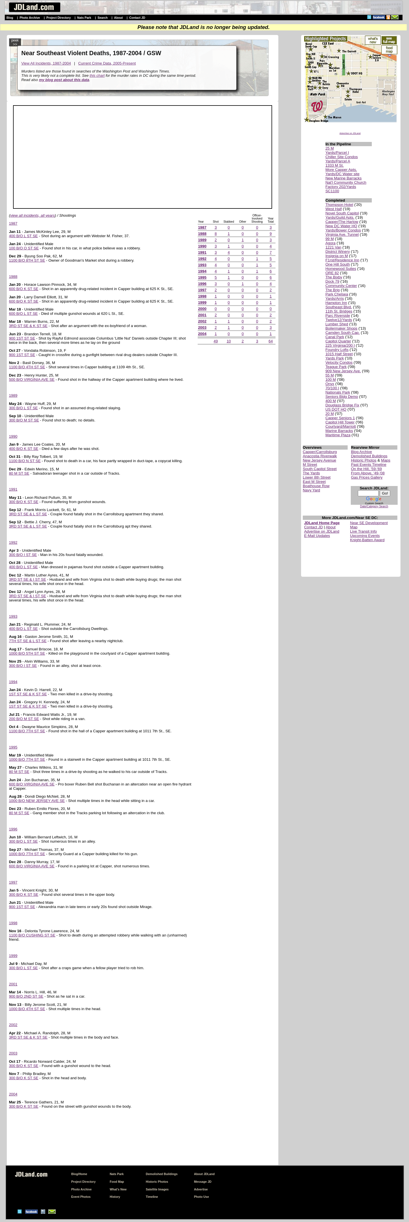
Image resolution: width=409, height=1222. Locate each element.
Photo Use (201, 1196)
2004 (13, 1094)
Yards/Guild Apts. (339, 217)
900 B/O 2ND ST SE (26, 996)
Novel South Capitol (342, 213)
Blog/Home (79, 1174)
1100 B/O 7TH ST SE (27, 731)
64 (271, 341)
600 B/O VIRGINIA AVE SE (32, 784)
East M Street (314, 481)
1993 (13, 616)
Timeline (152, 1196)
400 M (330, 401)
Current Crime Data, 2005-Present (107, 63)
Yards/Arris (334, 298)
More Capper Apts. (341, 170)
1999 (13, 956)
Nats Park (84, 17)
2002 (13, 1025)
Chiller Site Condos (341, 157)
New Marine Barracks (343, 178)
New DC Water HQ (341, 226)
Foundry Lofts (337, 350)
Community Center (341, 286)
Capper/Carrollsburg (320, 452)
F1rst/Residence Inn (342, 260)
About (118, 17)
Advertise (201, 1189)
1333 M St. (334, 165)
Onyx (329, 384)
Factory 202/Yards (340, 187)
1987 (13, 223)
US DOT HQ (336, 409)
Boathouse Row (316, 486)
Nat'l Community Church (345, 182)
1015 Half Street (339, 354)
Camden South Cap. (342, 332)
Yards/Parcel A (337, 161)
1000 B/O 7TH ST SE (27, 759)
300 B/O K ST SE (23, 502)
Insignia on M (336, 256)
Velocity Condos (339, 362)
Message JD (203, 1181)
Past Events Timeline (368, 464)
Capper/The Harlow (341, 222)
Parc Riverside (337, 315)
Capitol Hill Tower (340, 422)
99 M (329, 239)
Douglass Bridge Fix (342, 405)
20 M (329, 414)
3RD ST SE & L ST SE (28, 514)
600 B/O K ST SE (23, 289)
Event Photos (81, 1196)
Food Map (117, 1181)
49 (216, 341)
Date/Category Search (374, 506)
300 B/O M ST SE (24, 420)
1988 (13, 276)
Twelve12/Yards (338, 320)
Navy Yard (311, 490)
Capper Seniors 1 (340, 418)
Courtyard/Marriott (340, 426)
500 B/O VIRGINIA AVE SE (32, 379)
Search (102, 17)
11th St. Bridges (338, 311)
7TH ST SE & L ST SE (27, 641)
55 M (329, 375)
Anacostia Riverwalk (320, 456)
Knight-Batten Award (367, 540)
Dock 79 (332, 281)
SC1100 (332, 191)
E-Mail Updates (317, 536)
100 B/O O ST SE (24, 248)
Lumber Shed (336, 324)
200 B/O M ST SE (24, 719)
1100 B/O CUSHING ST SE (32, 935)
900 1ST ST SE (22, 338)
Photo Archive (30, 17)
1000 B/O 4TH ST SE (27, 1009)
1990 (13, 436)
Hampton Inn (336, 303)
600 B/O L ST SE (23, 313)
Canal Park (334, 337)
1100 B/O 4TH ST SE (27, 367)
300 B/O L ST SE (23, 408)
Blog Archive (361, 452)
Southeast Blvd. (338, 307)
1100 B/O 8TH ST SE (27, 260)
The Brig (332, 290)
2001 (13, 984)
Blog (10, 17)
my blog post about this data (64, 80)
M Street (310, 464)
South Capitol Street (320, 469)
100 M (330, 379)
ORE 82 (332, 273)
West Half (333, 209)
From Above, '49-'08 (368, 473)
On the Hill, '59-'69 (366, 469)
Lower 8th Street (317, 477)
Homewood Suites (340, 268)
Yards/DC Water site (342, 174)
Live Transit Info (363, 531)
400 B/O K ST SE (23, 448)
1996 (13, 829)
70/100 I (332, 388)
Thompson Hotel (339, 204)
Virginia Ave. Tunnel (342, 234)
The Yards (311, 473)
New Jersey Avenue (319, 460)
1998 (13, 923)
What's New (118, 1189)
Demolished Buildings (369, 456)
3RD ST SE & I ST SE (27, 579)
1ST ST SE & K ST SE (28, 694)
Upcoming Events (365, 536)
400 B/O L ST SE (23, 236)
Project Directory (58, 17)
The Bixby (333, 277)
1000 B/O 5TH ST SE (27, 653)
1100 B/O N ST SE (25, 461)
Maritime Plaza (337, 435)
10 (229, 341)
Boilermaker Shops (341, 328)
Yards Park (334, 358)
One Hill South (337, 264)
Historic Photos (364, 460)
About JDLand (204, 1174)
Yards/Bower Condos (343, 230)
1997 (13, 882)
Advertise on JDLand (349, 133)
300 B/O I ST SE (23, 555)
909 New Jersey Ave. (343, 371)
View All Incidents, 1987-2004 (46, 63)
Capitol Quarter (338, 341)
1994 (13, 682)
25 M (329, 148)
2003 (13, 1053)
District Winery (337, 251)
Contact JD (137, 17)
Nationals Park (337, 392)
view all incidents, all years (32, 215)
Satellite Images (157, 1189)
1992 (13, 542)
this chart (97, 75)
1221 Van (333, 247)
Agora (330, 243)
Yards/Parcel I (337, 152)
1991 (13, 489)
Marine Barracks (339, 431)
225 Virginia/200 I (340, 345)
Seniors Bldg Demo (341, 396)
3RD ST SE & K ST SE (28, 326)
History (115, 1196)
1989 (13, 395)
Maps (386, 460)
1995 (13, 747)
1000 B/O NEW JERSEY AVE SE (37, 801)
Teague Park (336, 367)
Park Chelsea (336, 294)
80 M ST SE (19, 473)
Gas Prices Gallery (367, 477)
